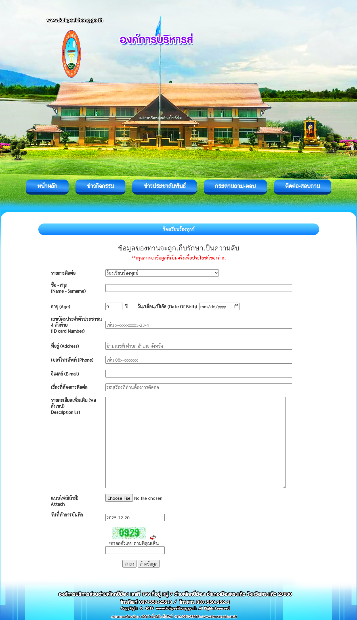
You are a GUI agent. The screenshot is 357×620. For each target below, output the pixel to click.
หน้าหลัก (47, 185)
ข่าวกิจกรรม (100, 185)
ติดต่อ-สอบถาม (302, 185)
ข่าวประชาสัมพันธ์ (165, 185)
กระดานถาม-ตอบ (235, 185)
